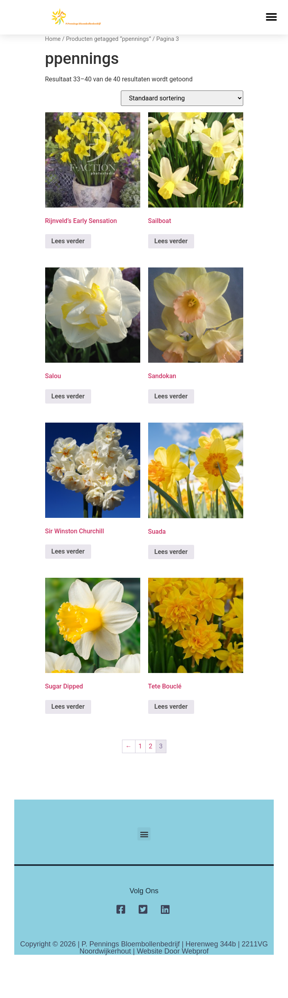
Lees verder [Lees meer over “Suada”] (171, 552)
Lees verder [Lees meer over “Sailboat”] (171, 241)
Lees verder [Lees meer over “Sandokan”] (171, 396)
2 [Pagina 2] (151, 746)
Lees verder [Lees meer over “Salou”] (68, 396)
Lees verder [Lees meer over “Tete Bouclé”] (171, 706)
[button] (271, 17)
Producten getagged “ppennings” (108, 38)
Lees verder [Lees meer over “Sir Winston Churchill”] (68, 551)
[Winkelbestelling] (182, 98)
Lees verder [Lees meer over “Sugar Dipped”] (68, 706)
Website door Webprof (172, 951)
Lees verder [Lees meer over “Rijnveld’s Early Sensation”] (68, 241)
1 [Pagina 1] (140, 746)
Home (53, 38)
